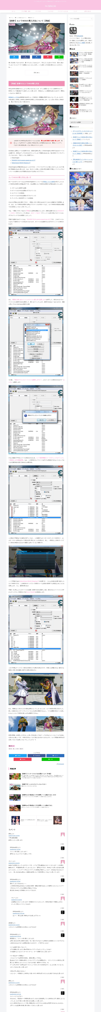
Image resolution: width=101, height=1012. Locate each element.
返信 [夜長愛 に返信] (62, 931)
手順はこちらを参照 (48, 181)
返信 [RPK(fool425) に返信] (62, 858)
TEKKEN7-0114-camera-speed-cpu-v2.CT (23, 160)
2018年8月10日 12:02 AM (18, 914)
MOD (10, 748)
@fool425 (80, 36)
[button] (91, 19)
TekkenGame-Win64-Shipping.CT (21, 163)
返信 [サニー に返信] (62, 876)
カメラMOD (16, 748)
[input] (81, 18)
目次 (35, 72)
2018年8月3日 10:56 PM (14, 863)
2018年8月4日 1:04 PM (15, 850)
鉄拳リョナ (11, 745)
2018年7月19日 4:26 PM (14, 836)
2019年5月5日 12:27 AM (15, 994)
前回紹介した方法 (14, 97)
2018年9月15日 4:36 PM (14, 925)
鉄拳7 (21, 748)
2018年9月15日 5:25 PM (15, 937)
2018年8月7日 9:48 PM (16, 900)
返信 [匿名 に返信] (62, 844)
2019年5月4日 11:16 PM (14, 983)
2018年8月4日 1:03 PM (15, 882)
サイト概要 (81, 42)
